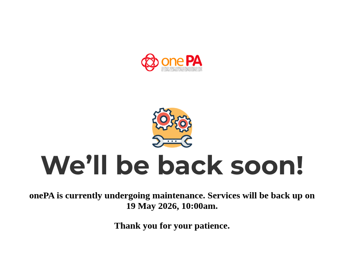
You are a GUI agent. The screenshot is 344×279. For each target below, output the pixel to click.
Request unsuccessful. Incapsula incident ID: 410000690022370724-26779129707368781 (172, 139)
